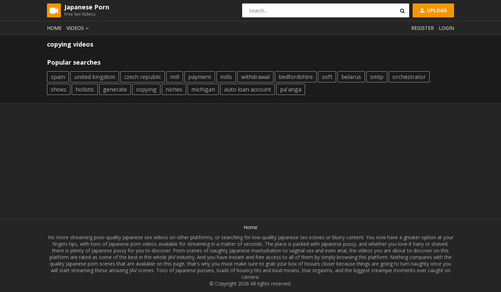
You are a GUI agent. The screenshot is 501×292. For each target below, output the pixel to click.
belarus (351, 77)
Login (446, 28)
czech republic (142, 77)
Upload (433, 10)
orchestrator (409, 77)
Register (422, 28)
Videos (78, 28)
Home (54, 28)
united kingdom (94, 77)
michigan (203, 89)
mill (174, 77)
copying (146, 89)
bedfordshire (296, 77)
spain (58, 77)
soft (327, 77)
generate (115, 89)
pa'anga (290, 89)
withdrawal (255, 77)
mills (226, 77)
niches (174, 89)
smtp (376, 77)
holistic (84, 89)
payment (199, 77)
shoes (58, 89)
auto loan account (247, 89)
